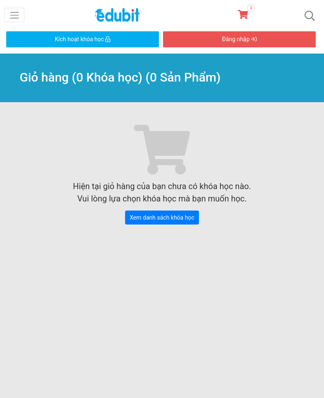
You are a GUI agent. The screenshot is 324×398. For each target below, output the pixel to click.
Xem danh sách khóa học (162, 217)
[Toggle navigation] (14, 15)
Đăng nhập (239, 39)
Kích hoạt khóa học (83, 39)
